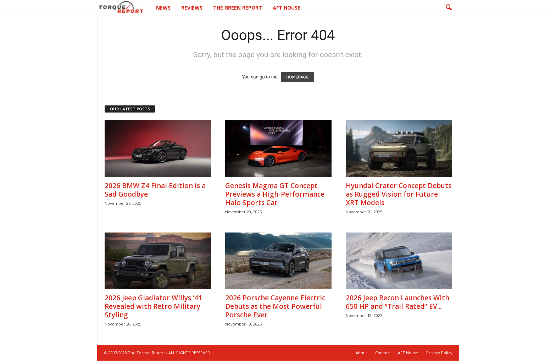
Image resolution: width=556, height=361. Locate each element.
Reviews (191, 7)
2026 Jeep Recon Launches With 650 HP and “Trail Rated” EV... (397, 302)
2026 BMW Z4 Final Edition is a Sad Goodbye (155, 190)
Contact (382, 352)
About (361, 352)
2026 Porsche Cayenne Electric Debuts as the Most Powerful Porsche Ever (275, 306)
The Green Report (237, 7)
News (163, 7)
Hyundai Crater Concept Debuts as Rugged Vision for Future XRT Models (398, 194)
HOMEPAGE (297, 77)
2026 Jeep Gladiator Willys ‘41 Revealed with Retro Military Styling (153, 306)
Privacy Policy (439, 352)
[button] (448, 8)
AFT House (286, 7)
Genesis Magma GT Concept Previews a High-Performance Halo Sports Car (274, 194)
